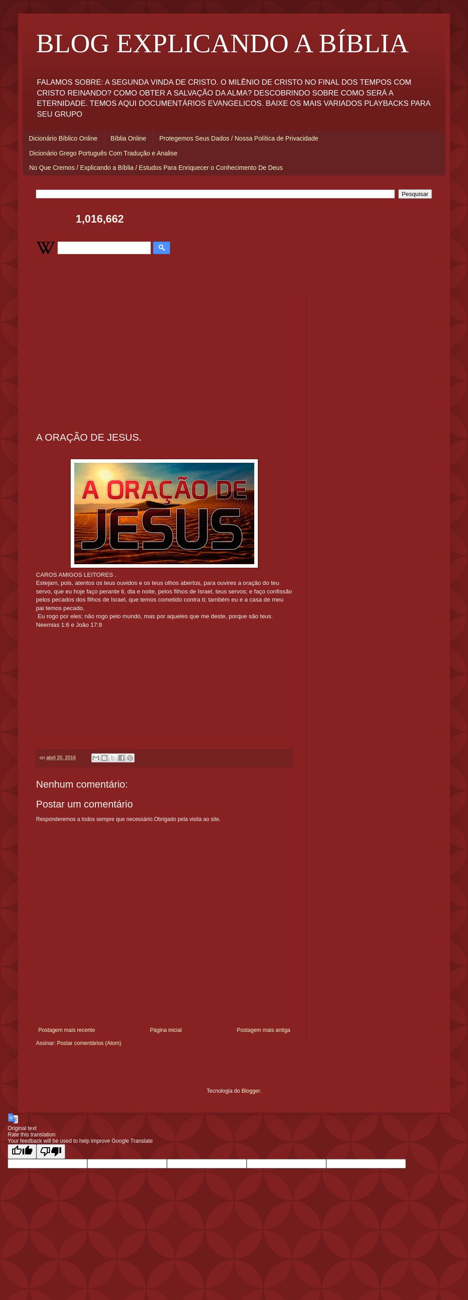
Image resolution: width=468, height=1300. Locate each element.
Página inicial (166, 1030)
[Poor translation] (50, 1151)
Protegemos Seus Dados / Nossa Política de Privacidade (238, 138)
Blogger (251, 1091)
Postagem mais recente (66, 1030)
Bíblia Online (128, 138)
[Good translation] (22, 1151)
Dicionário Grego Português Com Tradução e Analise (103, 153)
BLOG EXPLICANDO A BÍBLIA (222, 43)
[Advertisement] (164, 355)
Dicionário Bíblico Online (63, 138)
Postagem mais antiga (263, 1030)
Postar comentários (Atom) (89, 1043)
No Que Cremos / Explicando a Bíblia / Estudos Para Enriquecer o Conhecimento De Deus (156, 167)
